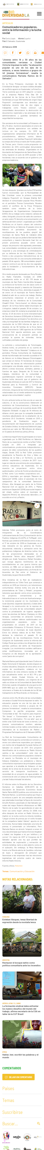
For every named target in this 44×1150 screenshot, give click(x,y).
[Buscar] (18, 1123)
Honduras (6, 917)
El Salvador (10, 41)
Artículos (7, 23)
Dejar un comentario (18, 1077)
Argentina (6, 960)
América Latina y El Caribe (11, 1003)
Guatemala (20, 41)
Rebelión (19, 866)
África (4, 1052)
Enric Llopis (10, 38)
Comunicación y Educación (22, 871)
